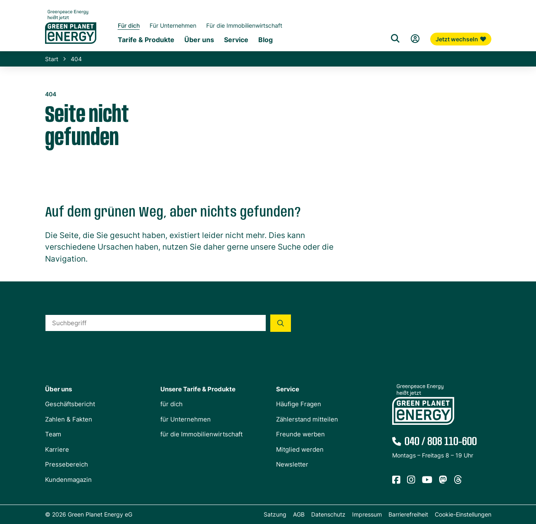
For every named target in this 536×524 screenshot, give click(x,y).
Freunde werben (300, 434)
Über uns (58, 389)
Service (287, 389)
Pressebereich (66, 464)
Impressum (367, 514)
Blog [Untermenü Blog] (265, 40)
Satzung (275, 514)
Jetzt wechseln (461, 39)
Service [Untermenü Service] (236, 40)
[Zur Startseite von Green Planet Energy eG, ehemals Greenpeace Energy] (70, 33)
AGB (299, 514)
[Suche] (395, 39)
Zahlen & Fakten (68, 419)
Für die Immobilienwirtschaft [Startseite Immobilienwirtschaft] (244, 25)
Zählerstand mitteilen (307, 419)
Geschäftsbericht (70, 404)
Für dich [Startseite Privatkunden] (129, 25)
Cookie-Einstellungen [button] (463, 514)
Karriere (57, 449)
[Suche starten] (280, 323)
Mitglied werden (300, 449)
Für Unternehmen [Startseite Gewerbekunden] (173, 25)
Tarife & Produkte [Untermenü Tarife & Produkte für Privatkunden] (146, 40)
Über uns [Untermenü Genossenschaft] (199, 40)
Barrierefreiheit (408, 514)
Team (53, 434)
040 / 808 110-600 (441, 442)
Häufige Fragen (298, 404)
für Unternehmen (185, 419)
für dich (171, 404)
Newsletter (292, 464)
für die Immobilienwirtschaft (201, 434)
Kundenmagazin (68, 480)
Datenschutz (328, 514)
